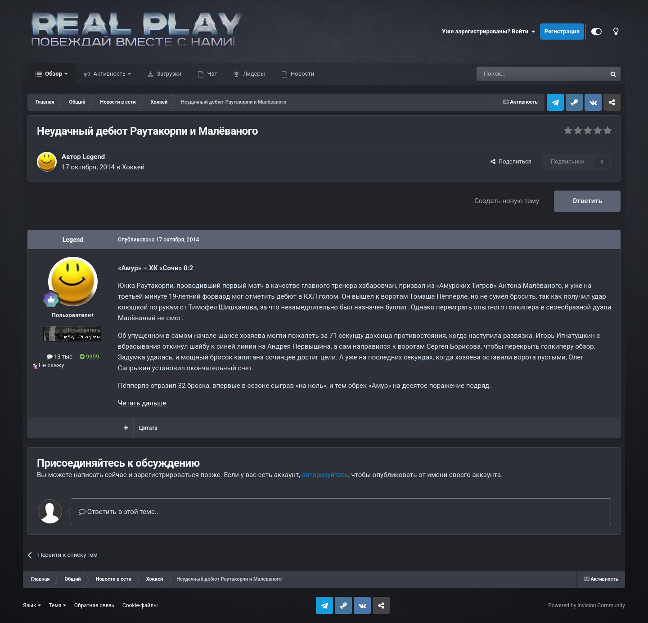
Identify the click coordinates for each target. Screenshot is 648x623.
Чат (211, 73)
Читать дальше (142, 403)
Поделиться (510, 161)
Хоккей (133, 167)
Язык (32, 605)
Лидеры (253, 73)
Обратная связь (94, 605)
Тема (57, 605)
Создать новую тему (506, 201)
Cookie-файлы (140, 605)
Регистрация (562, 31)
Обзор (53, 73)
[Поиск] (521, 74)
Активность (109, 73)
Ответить (587, 201)
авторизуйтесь (325, 475)
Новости (301, 73)
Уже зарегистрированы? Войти (489, 31)
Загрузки (168, 73)
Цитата (148, 428)
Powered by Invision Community (586, 605)
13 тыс (59, 356)
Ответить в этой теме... (119, 512)
